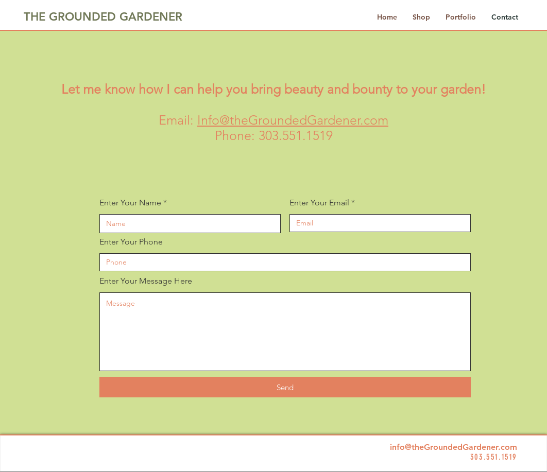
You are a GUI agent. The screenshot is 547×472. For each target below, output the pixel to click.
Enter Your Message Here (145, 281)
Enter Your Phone (131, 242)
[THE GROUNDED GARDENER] (103, 17)
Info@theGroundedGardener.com (292, 120)
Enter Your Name (130, 203)
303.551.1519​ (296, 135)
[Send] (285, 387)
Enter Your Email (319, 203)
